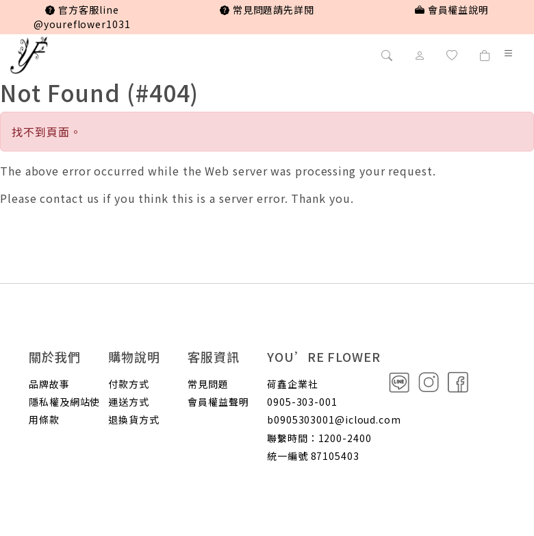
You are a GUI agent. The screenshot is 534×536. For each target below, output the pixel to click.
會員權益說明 (452, 9)
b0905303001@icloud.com (334, 419)
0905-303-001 (302, 402)
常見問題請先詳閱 (267, 9)
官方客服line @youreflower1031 (82, 17)
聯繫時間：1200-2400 (319, 438)
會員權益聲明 (218, 402)
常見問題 (208, 384)
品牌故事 (49, 384)
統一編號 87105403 (313, 456)
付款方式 (128, 384)
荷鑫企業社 (292, 384)
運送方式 (128, 402)
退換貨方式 (134, 419)
